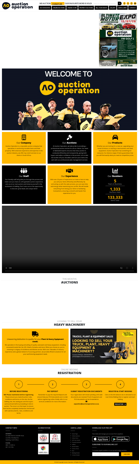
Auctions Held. (115, 192)
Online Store (72, 8)
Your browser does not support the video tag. (49, 37)
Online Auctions (59, 8)
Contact (132, 8)
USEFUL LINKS (122, 8)
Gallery (112, 8)
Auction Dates (45, 8)
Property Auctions (86, 8)
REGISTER (120, 404)
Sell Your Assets (101, 8)
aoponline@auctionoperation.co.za (86, 404)
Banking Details (76, 453)
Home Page (75, 434)
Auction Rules (76, 446)
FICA (73, 451)
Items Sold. (115, 200)
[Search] (120, 3)
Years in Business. (115, 184)
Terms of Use (76, 448)
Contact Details (76, 455)
